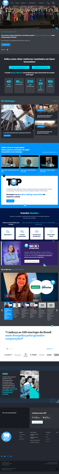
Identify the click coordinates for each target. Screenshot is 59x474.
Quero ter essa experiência (32, 264)
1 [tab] (5, 351)
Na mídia (48, 2)
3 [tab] (5, 49)
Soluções (23, 3)
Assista (9, 298)
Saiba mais (10, 203)
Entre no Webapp (37, 424)
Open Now (48, 441)
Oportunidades (32, 3)
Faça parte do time (5, 467)
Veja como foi (6, 44)
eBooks (47, 437)
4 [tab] (7, 49)
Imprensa (48, 443)
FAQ (57, 434)
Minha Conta (53, 2)
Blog (47, 439)
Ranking (17, 3)
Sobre (12, 3)
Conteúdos (41, 3)
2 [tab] (3, 49)
